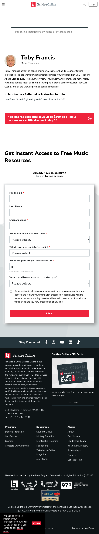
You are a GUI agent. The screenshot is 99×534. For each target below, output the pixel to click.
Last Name (15, 206)
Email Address (17, 220)
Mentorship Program (47, 441)
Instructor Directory (78, 445)
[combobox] (49, 266)
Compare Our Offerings (17, 445)
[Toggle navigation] (3, 4)
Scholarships (74, 450)
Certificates (11, 436)
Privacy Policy (87, 528)
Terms (75, 528)
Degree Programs (14, 431)
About (71, 431)
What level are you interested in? (28, 247)
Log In (93, 4)
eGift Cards (42, 459)
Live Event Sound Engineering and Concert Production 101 (34, 99)
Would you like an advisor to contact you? (33, 277)
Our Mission (74, 436)
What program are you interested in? (30, 260)
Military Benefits (45, 436)
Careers (72, 455)
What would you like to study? (27, 233)
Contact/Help (75, 459)
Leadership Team (77, 441)
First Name (15, 193)
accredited (21, 475)
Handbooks (42, 445)
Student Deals (44, 431)
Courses (9, 441)
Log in (40, 176)
